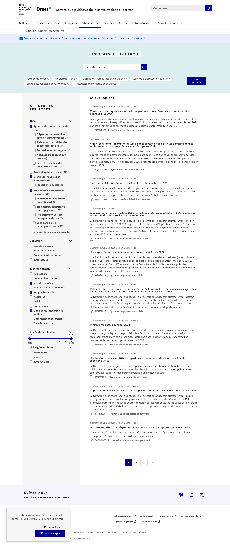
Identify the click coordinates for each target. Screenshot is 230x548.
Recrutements (139, 532)
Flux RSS (112, 532)
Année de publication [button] (43, 332)
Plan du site (78, 532)
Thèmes (41, 23)
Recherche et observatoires (134, 23)
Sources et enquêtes (66, 23)
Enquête (136, 38)
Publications (88, 23)
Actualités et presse (168, 23)
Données (109, 23)
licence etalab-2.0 (84, 538)
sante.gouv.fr (147, 516)
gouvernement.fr (189, 516)
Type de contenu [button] (40, 269)
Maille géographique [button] (42, 347)
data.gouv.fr (166, 516)
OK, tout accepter (50, 533)
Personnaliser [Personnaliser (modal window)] (52, 527)
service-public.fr (148, 521)
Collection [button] (36, 241)
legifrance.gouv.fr (123, 521)
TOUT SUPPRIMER (195, 81)
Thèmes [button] (34, 121)
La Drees (23, 23)
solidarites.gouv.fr (123, 516)
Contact (124, 532)
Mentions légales (95, 532)
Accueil (30, 30)
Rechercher (208, 8)
